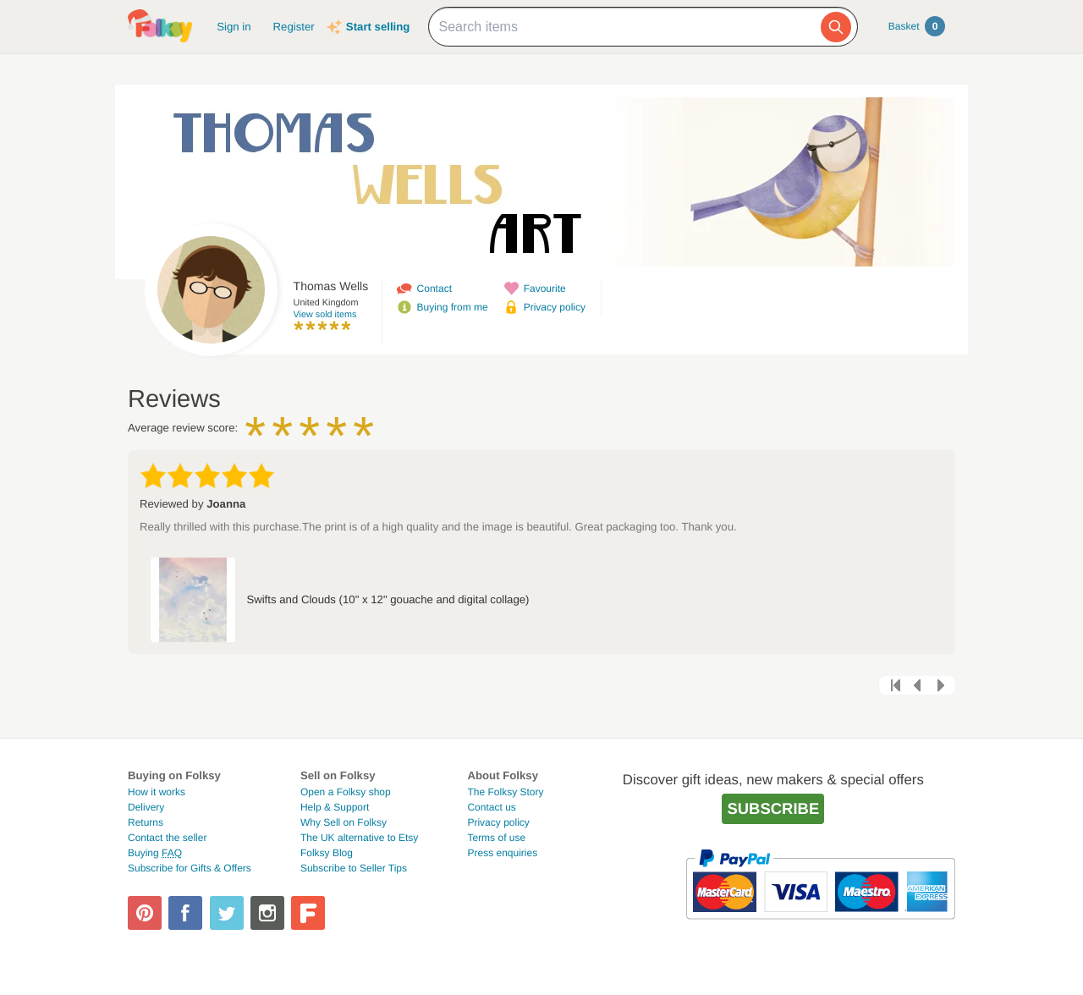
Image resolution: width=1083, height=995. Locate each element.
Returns (145, 822)
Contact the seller (167, 838)
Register (294, 26)
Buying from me (452, 307)
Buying (155, 853)
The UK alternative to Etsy (359, 838)
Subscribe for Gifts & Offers (189, 868)
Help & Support (334, 807)
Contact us (491, 807)
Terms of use (496, 838)
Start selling (378, 26)
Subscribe (773, 808)
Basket (916, 26)
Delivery (146, 807)
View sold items (325, 315)
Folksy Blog (326, 853)
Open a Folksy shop (345, 792)
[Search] (836, 27)
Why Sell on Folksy (343, 822)
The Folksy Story (505, 792)
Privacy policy (554, 307)
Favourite (545, 288)
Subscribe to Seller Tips (353, 868)
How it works (156, 792)
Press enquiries (502, 853)
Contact (434, 288)
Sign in (233, 26)
